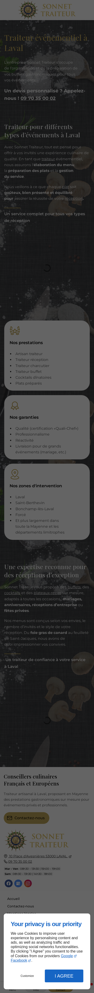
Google (67, 956)
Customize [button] (27, 976)
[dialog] (47, 951)
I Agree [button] (64, 975)
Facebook (19, 960)
